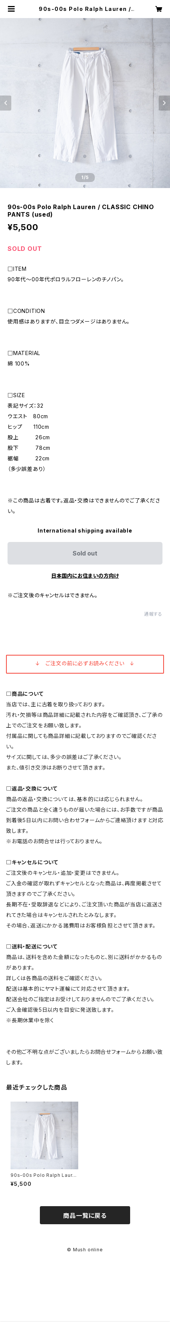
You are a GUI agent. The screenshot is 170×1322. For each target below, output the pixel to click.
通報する (153, 614)
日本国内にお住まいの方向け (85, 575)
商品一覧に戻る (85, 1215)
